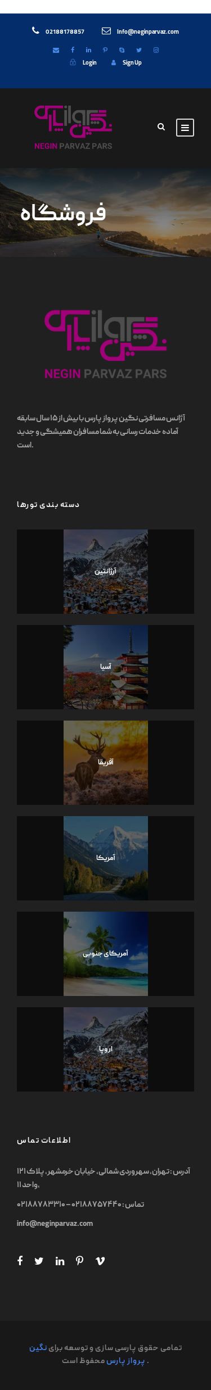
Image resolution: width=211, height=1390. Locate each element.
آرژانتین (105, 572)
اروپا (106, 1049)
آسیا (105, 667)
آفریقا (106, 763)
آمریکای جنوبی (105, 954)
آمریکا (105, 858)
